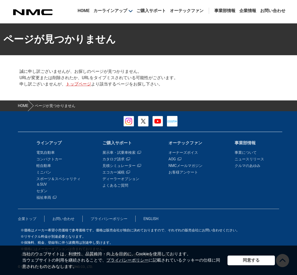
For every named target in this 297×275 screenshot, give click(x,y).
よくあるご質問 (115, 185)
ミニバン (43, 172)
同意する (251, 260)
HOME (84, 10)
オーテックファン (187, 10)
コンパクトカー (49, 159)
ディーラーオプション (120, 179)
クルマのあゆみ (247, 166)
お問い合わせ (272, 10)
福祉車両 (46, 197)
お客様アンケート (183, 172)
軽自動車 (43, 166)
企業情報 (247, 10)
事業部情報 (224, 10)
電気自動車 (45, 152)
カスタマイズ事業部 (33, 12)
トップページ (78, 84)
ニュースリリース (249, 159)
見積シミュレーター (121, 166)
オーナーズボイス (183, 152)
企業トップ (27, 219)
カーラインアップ (110, 10)
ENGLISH (151, 219)
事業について (246, 152)
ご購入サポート (151, 10)
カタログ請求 (116, 159)
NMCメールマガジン (185, 166)
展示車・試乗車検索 (121, 152)
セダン (41, 191)
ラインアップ (49, 142)
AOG (175, 159)
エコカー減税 (116, 172)
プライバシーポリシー (127, 260)
